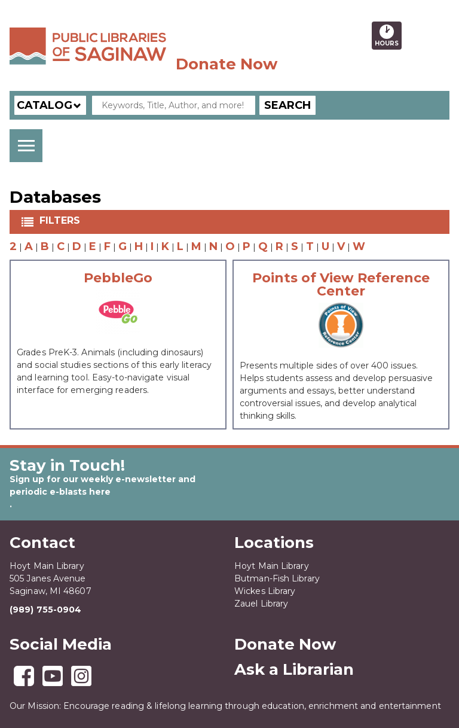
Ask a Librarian (294, 669)
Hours (388, 35)
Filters (60, 220)
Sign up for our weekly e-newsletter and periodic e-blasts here (102, 485)
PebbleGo (118, 278)
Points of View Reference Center (341, 285)
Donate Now (226, 64)
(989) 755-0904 (45, 609)
